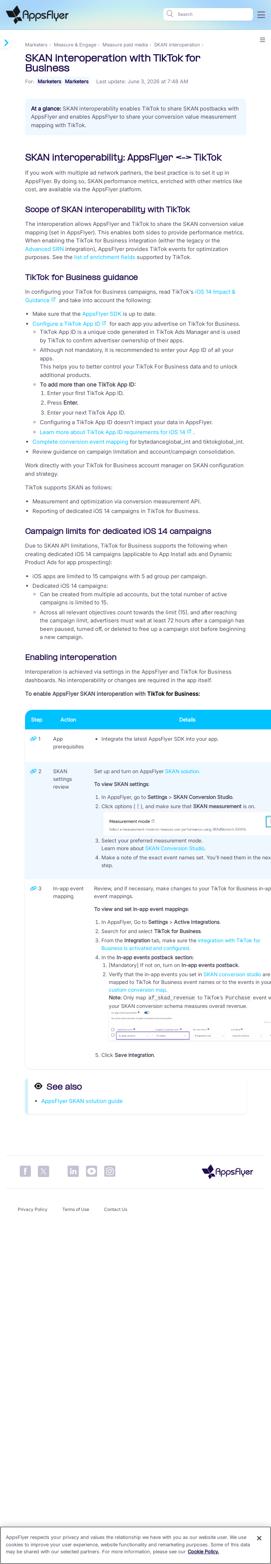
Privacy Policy (33, 1208)
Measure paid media (125, 45)
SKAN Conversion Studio (174, 848)
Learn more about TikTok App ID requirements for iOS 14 (112, 432)
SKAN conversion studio (232, 974)
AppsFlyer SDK (101, 313)
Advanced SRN (45, 248)
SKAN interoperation (177, 45)
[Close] (259, 1538)
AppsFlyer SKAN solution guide (82, 1100)
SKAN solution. (183, 771)
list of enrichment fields (104, 257)
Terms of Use (75, 1208)
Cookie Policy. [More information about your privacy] (203, 1551)
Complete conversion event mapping (80, 441)
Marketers (36, 45)
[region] (135, 1545)
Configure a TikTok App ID (66, 323)
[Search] (213, 14)
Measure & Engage (75, 45)
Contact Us (115, 1208)
